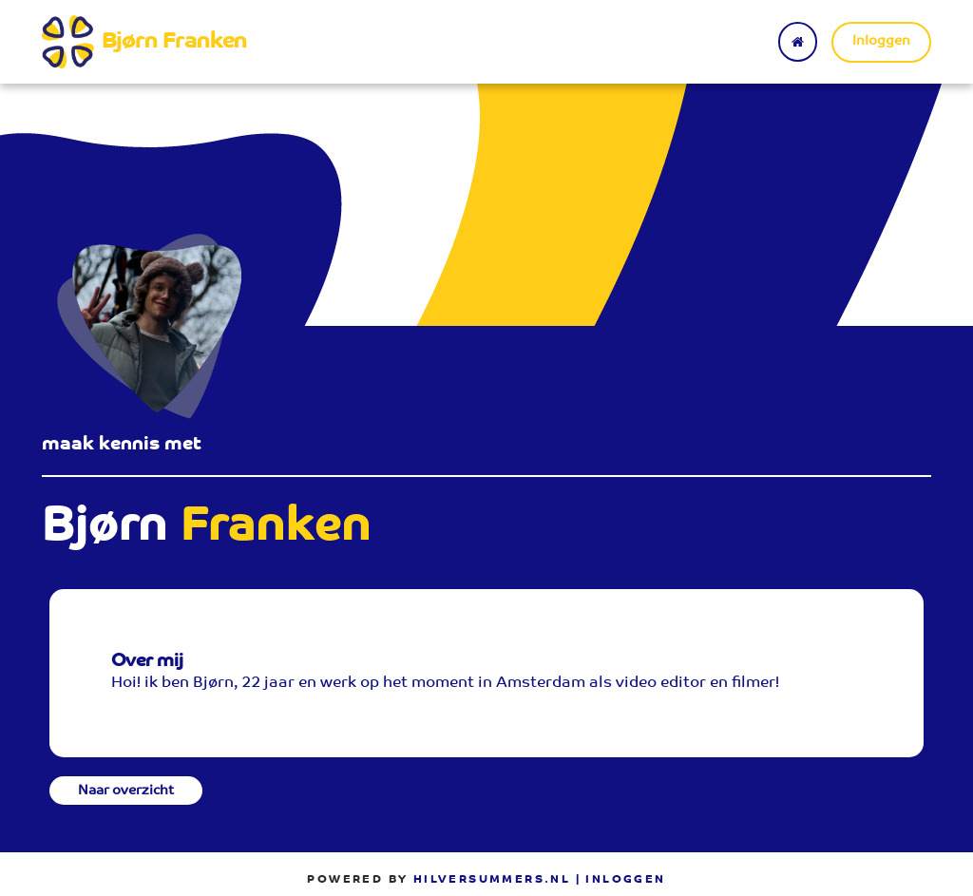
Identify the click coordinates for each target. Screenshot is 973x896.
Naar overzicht (126, 791)
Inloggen (881, 41)
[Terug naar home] (797, 42)
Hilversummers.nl (491, 880)
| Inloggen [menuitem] (621, 880)
